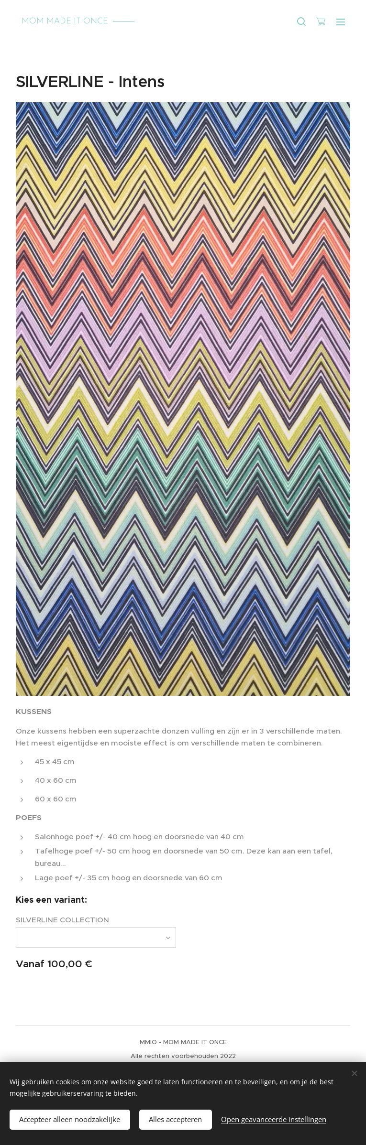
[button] (301, 21)
